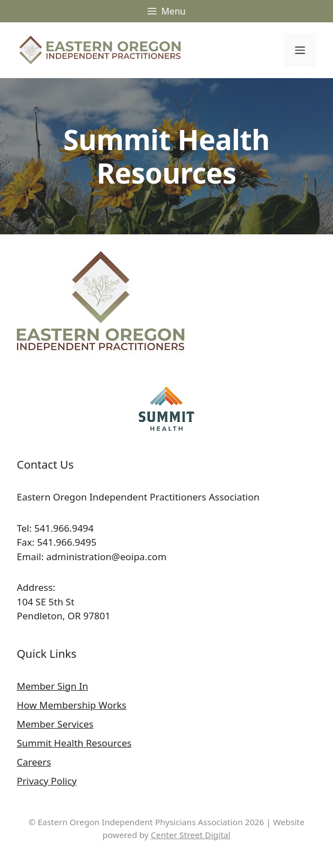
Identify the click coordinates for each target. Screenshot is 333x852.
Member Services (55, 724)
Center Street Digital (191, 834)
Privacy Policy (47, 780)
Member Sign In (52, 686)
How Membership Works (71, 705)
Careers (34, 761)
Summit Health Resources (74, 743)
